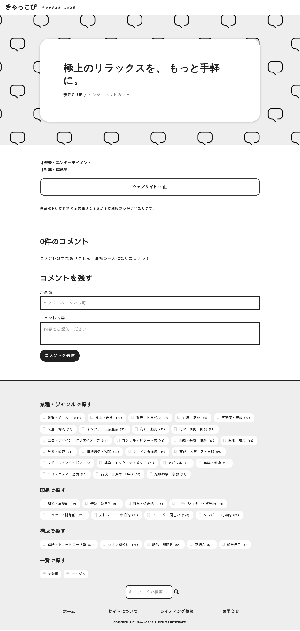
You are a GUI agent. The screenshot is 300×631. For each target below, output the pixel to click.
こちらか (96, 208)
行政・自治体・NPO (119, 475)
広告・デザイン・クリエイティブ (76, 440)
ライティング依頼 (177, 612)
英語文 (202, 545)
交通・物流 (58, 429)
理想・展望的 (60, 504)
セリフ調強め (121, 545)
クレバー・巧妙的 (219, 516)
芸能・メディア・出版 (198, 452)
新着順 (51, 575)
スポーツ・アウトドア (67, 463)
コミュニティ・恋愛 (65, 475)
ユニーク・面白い (169, 516)
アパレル (177, 463)
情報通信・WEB (101, 452)
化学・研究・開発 (195, 429)
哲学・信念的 (54, 169)
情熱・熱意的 (102, 504)
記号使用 (235, 545)
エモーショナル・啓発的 (198, 504)
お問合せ (230, 612)
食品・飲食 (107, 417)
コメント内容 (52, 318)
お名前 (46, 292)
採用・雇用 (239, 440)
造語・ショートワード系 (69, 545)
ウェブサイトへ (150, 187)
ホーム (69, 612)
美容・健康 (214, 463)
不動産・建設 (234, 417)
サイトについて (123, 612)
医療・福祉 (193, 417)
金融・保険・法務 (195, 440)
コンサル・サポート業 (141, 440)
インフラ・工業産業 (104, 429)
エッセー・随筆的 (64, 516)
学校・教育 (58, 452)
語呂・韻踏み (164, 545)
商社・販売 (150, 429)
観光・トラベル (150, 417)
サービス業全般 (147, 452)
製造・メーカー (63, 417)
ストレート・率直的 (116, 516)
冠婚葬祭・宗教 (169, 475)
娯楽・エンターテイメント (66, 162)
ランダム (76, 575)
